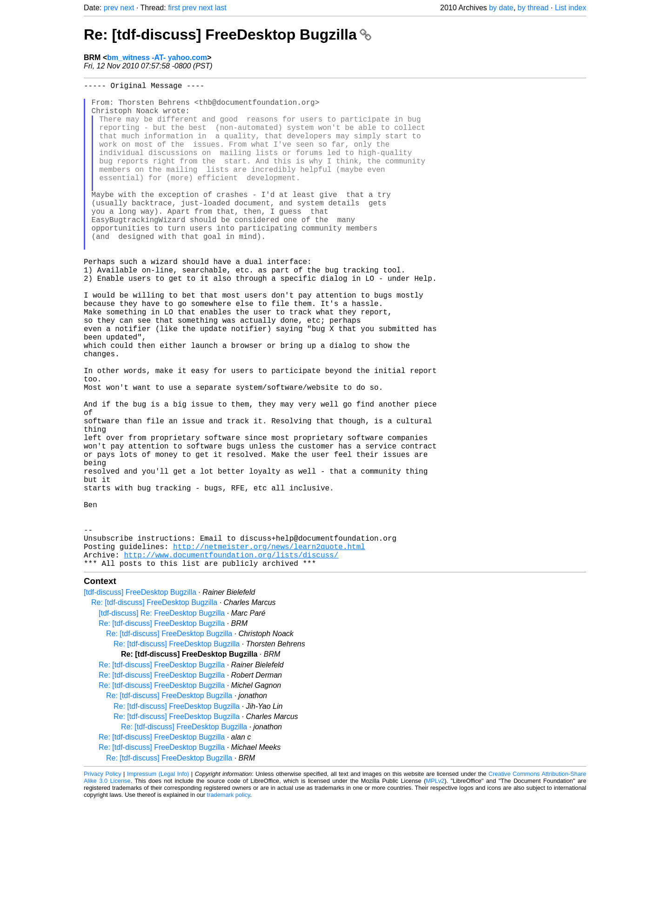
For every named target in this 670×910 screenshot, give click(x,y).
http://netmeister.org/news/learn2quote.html (269, 650)
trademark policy (228, 902)
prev (111, 8)
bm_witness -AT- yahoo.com (157, 57)
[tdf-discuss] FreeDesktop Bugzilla (140, 700)
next (127, 8)
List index (570, 8)
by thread (533, 8)
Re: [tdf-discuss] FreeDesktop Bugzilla (227, 34)
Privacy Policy (102, 881)
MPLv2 (435, 888)
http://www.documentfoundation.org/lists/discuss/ (231, 661)
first (174, 8)
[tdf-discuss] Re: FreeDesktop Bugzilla (162, 721)
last (221, 8)
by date (501, 8)
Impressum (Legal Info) (158, 881)
